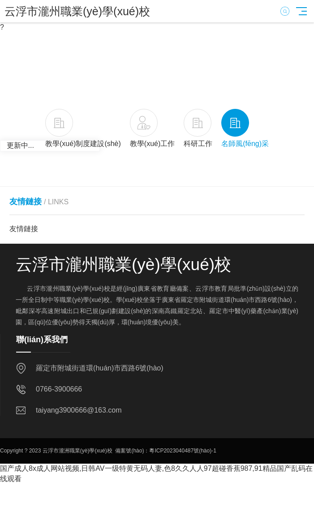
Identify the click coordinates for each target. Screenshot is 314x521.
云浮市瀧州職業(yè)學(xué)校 (77, 11)
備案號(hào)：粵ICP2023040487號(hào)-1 (165, 451)
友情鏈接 (23, 229)
